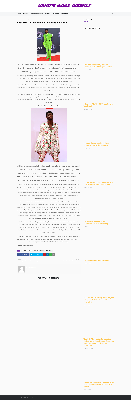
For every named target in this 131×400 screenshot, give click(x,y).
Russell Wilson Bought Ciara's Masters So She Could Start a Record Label (98, 183)
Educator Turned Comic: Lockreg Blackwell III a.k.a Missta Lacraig (96, 144)
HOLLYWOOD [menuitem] (56, 13)
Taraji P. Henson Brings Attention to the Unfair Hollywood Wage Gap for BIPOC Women (98, 384)
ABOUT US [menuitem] (25, 13)
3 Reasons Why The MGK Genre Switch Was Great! (98, 105)
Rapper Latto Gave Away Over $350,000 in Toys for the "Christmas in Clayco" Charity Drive (98, 300)
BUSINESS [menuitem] (47, 13)
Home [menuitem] (19, 13)
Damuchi (33, 267)
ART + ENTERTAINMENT (39, 250)
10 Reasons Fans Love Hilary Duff (96, 261)
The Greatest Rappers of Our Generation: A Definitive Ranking (95, 222)
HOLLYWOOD (23, 18)
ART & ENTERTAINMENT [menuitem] (37, 13)
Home (18, 18)
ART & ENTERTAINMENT (27, 250)
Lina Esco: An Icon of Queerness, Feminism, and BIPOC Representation (97, 66)
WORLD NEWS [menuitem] (64, 13)
